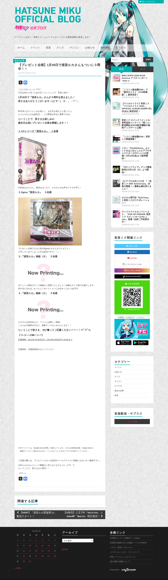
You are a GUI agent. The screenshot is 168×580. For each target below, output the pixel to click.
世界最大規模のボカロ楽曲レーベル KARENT (128, 539)
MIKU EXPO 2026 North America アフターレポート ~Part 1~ (135, 74)
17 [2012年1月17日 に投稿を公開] (30, 547)
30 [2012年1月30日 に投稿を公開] (24, 558)
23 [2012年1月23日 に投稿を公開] (24, 552)
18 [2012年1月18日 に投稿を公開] (36, 547)
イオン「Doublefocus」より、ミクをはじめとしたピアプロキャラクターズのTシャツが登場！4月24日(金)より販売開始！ (137, 149)
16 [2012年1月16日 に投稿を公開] (24, 547)
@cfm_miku (132, 242)
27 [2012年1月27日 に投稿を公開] (49, 552)
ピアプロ (121, 44)
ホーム (21, 44)
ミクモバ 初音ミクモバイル (121, 544)
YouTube (132, 254)
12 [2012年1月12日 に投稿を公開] (42, 542)
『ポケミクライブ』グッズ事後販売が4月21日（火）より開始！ (136, 166)
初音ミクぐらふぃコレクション (123, 553)
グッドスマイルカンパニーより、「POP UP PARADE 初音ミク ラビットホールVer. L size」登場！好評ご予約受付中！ (136, 212)
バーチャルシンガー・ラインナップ (124, 548)
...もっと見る (132, 418)
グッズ (60, 44)
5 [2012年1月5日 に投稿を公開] (42, 537)
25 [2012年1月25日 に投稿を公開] (36, 552)
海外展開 (105, 44)
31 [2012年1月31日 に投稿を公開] (30, 558)
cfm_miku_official (132, 267)
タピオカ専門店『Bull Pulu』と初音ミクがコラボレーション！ (136, 196)
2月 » (19, 564)
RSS (65, 546)
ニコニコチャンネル (132, 260)
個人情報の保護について (120, 558)
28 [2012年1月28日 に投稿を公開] (55, 552)
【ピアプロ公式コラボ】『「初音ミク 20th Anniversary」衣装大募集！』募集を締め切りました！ (136, 181)
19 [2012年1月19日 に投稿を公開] (42, 547)
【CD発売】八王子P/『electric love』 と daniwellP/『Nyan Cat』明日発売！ (83, 511)
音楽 (48, 44)
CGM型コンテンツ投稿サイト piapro (125, 534)
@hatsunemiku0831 (132, 273)
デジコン (74, 44)
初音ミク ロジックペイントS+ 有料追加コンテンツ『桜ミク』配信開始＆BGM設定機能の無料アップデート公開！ (136, 120)
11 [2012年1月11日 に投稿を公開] (36, 542)
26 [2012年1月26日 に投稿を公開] (42, 552)
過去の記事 (20, 57)
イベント (35, 44)
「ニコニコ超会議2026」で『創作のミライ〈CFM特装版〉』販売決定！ (135, 88)
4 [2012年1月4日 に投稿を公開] (36, 537)
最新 (121, 65)
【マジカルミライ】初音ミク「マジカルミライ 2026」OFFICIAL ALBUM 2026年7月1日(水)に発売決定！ (137, 103)
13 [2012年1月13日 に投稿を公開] (49, 542)
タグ (142, 65)
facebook (132, 248)
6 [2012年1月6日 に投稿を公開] (48, 537)
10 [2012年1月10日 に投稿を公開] (30, 542)
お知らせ (90, 44)
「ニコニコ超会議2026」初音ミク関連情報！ (136, 133)
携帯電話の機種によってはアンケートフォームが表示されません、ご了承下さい (53, 393)
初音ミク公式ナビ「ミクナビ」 (132, 314)
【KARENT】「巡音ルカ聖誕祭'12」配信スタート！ (37, 511)
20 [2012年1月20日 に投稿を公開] (49, 547)
